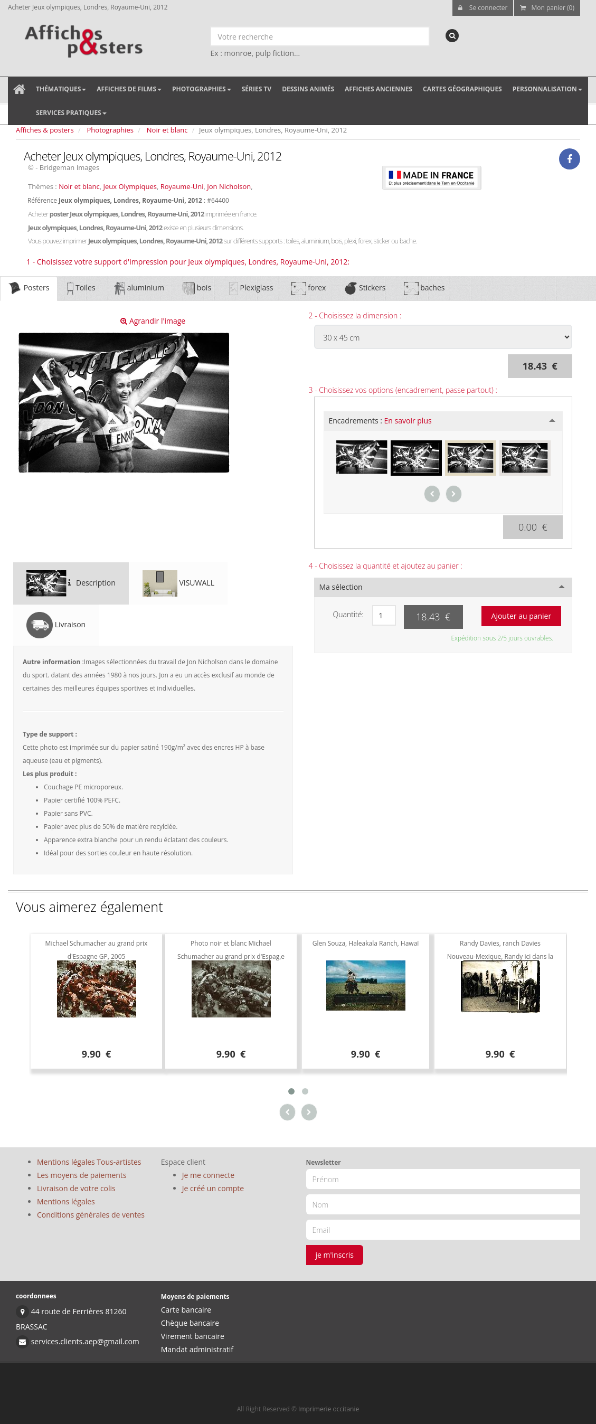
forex (308, 288)
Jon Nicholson (229, 186)
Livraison (56, 625)
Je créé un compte (213, 1188)
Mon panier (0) (547, 7)
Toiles (81, 288)
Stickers (364, 288)
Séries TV (256, 88)
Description (71, 583)
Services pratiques (71, 112)
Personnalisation (547, 88)
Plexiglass (251, 288)
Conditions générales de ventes (91, 1215)
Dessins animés (308, 88)
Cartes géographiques (462, 88)
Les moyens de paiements (82, 1175)
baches (424, 288)
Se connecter (483, 7)
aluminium (138, 288)
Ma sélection (341, 587)
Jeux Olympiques (130, 186)
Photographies (201, 88)
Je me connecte (208, 1175)
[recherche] (452, 35)
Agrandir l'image (152, 321)
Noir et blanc (167, 130)
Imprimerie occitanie (328, 1408)
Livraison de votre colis (76, 1188)
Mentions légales (66, 1201)
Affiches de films (129, 88)
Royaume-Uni (182, 186)
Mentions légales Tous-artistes (89, 1162)
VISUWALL (178, 583)
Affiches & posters (45, 130)
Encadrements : (380, 421)
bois (196, 288)
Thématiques (61, 88)
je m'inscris (335, 1255)
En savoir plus (408, 421)
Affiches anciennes (378, 88)
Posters (28, 288)
